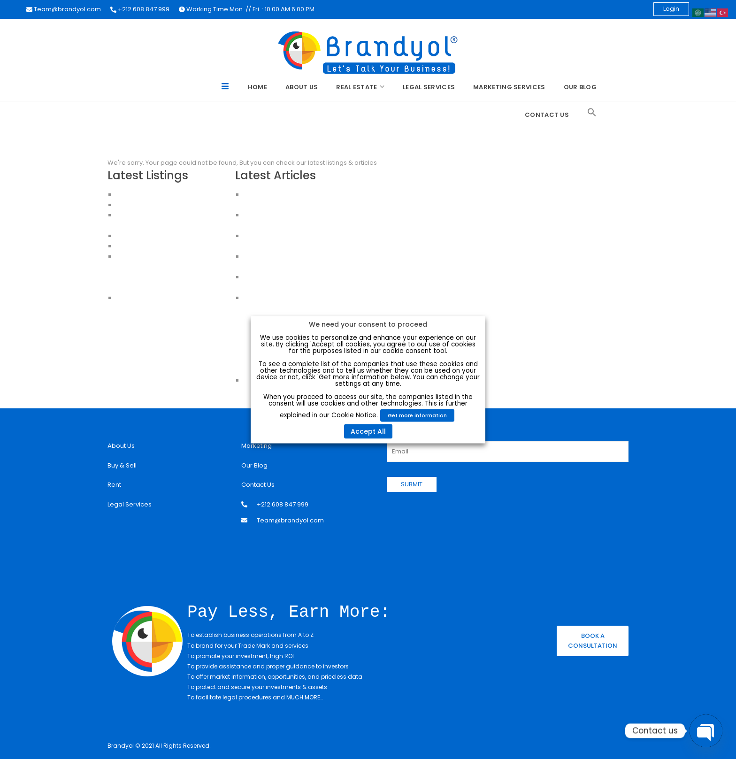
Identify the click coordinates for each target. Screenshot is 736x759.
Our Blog (580, 87)
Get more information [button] (417, 415)
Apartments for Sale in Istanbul (162, 204)
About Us (301, 87)
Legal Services (429, 87)
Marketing (256, 445)
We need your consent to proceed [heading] (368, 324)
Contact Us (547, 114)
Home (257, 87)
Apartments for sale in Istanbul (162, 287)
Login (671, 8)
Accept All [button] (368, 431)
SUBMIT (411, 484)
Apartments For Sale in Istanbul (163, 266)
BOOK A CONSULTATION (592, 640)
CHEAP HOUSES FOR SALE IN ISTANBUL (171, 246)
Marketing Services (509, 87)
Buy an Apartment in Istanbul (159, 277)
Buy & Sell (122, 465)
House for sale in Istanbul (154, 297)
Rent (114, 484)
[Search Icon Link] (592, 112)
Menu (225, 87)
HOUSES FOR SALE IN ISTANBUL (160, 235)
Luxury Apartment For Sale (155, 194)
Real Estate (356, 87)
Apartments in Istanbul (150, 256)
